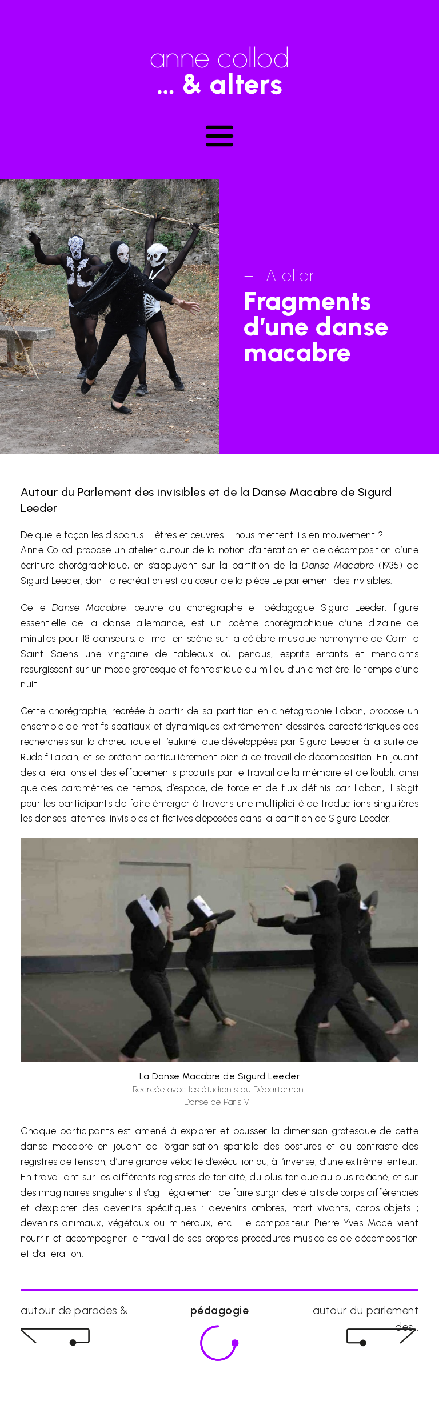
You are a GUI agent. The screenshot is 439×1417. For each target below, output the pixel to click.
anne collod (219, 65)
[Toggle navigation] (219, 136)
